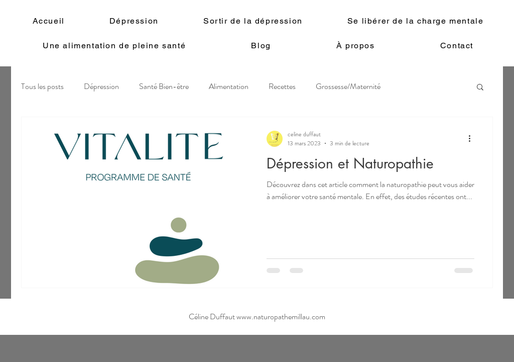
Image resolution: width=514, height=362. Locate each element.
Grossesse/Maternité (348, 86)
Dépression (101, 86)
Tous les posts (42, 86)
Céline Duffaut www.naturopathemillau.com (257, 316)
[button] (480, 87)
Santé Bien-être (164, 86)
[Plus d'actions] (473, 139)
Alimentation (228, 86)
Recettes (282, 86)
